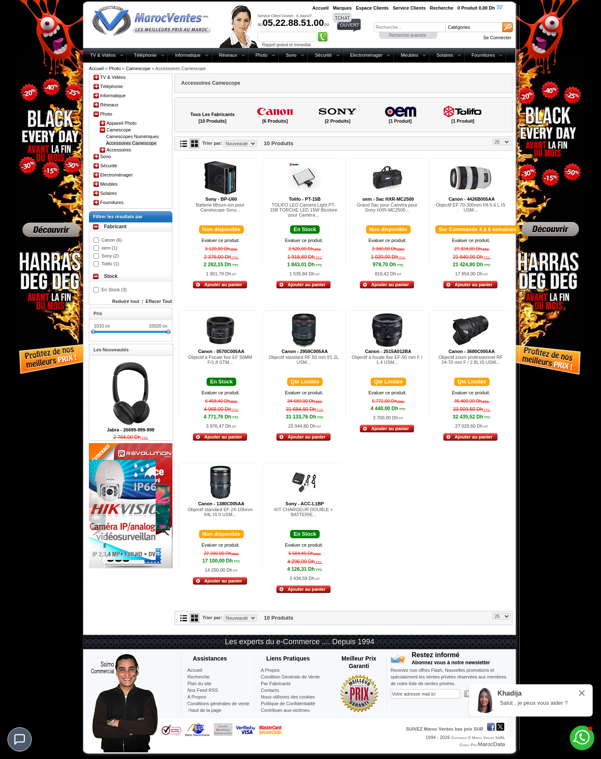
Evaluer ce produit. (221, 240)
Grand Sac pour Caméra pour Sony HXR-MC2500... (387, 207)
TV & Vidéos (103, 55)
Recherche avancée (407, 35)
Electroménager (366, 55)
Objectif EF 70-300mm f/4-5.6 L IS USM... (470, 207)
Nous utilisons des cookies (288, 696)
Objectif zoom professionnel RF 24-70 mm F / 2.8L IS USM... (471, 360)
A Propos (270, 670)
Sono (291, 55)
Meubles (409, 55)
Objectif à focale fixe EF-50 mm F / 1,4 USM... (387, 360)
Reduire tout (125, 301)
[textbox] (409, 27)
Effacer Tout (159, 301)
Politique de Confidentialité (288, 703)
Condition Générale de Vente (290, 676)
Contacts (270, 690)
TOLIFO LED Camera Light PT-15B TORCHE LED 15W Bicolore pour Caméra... (304, 209)
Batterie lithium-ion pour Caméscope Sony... (220, 207)
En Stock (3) (114, 289)
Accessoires (118, 149)
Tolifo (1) (110, 263)
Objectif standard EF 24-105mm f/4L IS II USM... (220, 512)
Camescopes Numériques (132, 136)
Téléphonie (145, 55)
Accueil (96, 68)
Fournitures (483, 55)
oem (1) (109, 247)
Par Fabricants (276, 683)
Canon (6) (111, 239)
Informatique (187, 55)
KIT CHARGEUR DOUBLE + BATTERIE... (303, 512)
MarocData (491, 744)
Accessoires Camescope (131, 143)
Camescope (138, 68)
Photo (261, 55)
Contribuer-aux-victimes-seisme (286, 713)
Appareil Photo (121, 123)
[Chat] (20, 739)
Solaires (445, 55)
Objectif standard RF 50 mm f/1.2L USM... (303, 360)
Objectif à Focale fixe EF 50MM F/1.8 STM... (220, 360)
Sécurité (323, 55)
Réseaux (228, 55)
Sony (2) (110, 255)
